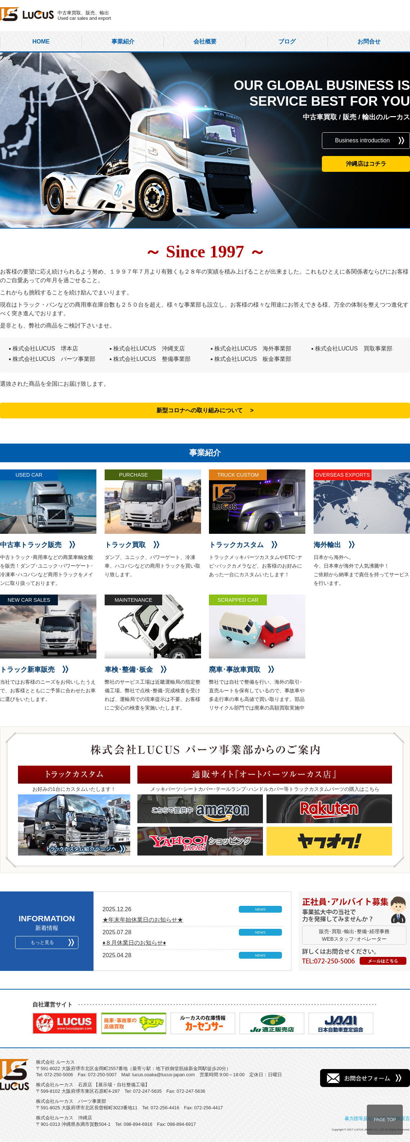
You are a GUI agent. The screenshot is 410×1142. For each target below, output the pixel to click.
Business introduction (362, 140)
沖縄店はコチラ (366, 164)
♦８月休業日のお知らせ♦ (134, 943)
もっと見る (42, 942)
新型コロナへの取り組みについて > (205, 410)
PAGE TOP (385, 1119)
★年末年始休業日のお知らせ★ (142, 920)
